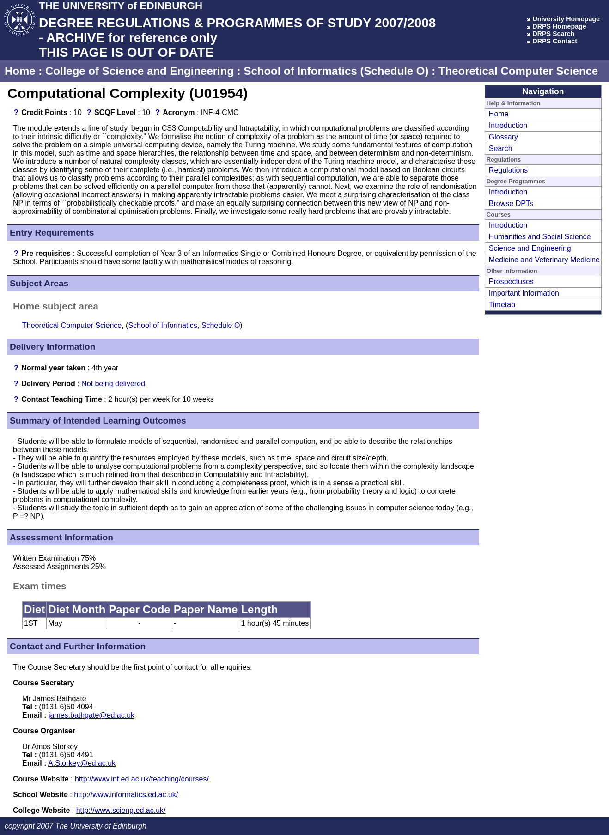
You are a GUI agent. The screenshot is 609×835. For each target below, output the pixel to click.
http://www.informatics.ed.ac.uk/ (126, 795)
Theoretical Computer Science (518, 71)
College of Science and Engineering (139, 71)
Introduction (508, 125)
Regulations (508, 170)
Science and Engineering (530, 248)
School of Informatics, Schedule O (184, 325)
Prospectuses (511, 281)
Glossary (503, 137)
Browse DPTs (511, 203)
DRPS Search (553, 33)
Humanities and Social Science (540, 237)
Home (20, 71)
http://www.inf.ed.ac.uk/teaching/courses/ (142, 779)
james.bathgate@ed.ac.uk (91, 715)
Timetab (502, 305)
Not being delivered (113, 383)
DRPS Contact (554, 41)
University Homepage (566, 19)
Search (500, 148)
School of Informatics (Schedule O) (336, 71)
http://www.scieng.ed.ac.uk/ (121, 810)
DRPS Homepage (559, 26)
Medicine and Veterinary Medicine (544, 260)
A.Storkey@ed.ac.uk (82, 763)
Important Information (524, 293)
